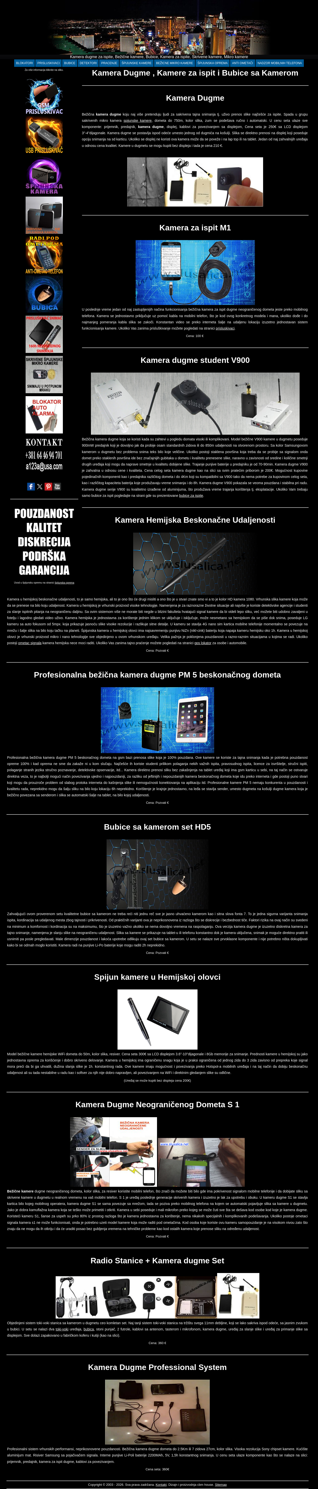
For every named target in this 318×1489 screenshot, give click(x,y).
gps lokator (202, 643)
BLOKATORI (24, 63)
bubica (89, 1329)
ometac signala (29, 643)
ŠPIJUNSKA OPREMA (213, 63)
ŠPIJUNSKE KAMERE (136, 63)
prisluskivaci (225, 328)
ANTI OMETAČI (242, 63)
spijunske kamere (137, 121)
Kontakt (161, 1485)
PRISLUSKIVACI (48, 63)
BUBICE (69, 63)
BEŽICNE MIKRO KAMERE (174, 63)
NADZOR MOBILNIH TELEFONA (280, 63)
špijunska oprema (64, 582)
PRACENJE (109, 63)
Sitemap (221, 1485)
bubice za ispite (191, 496)
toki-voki (62, 1329)
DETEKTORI (88, 63)
